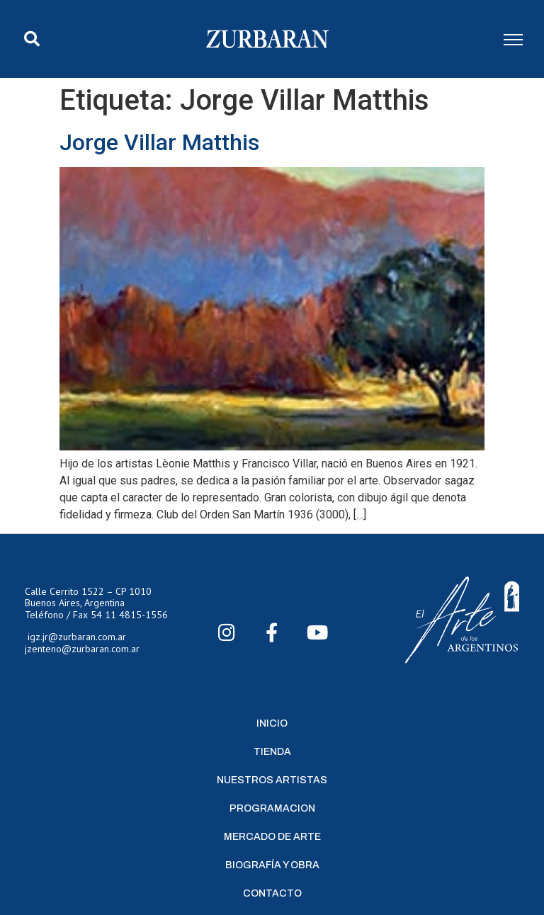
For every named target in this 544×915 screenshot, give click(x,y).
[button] (32, 39)
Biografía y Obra (272, 865)
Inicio (272, 723)
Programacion (272, 808)
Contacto (272, 893)
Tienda (272, 751)
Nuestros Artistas (272, 780)
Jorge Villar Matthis (159, 142)
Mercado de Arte (272, 836)
